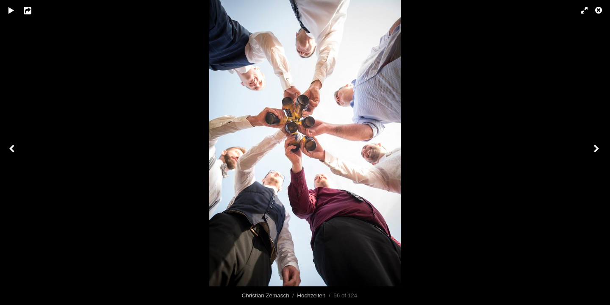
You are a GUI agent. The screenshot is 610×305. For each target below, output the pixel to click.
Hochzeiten (311, 295)
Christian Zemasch (265, 295)
